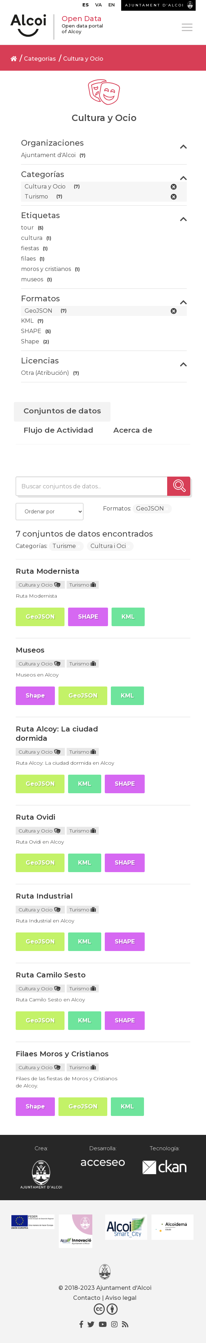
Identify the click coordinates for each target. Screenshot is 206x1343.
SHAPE (88, 616)
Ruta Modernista (47, 571)
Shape (35, 695)
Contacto (87, 1297)
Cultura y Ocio (83, 58)
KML (128, 616)
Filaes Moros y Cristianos (62, 1054)
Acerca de (132, 430)
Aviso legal (121, 1297)
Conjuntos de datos (62, 410)
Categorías (40, 58)
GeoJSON (40, 616)
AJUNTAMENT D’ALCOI (154, 5)
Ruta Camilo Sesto (51, 975)
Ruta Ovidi (35, 817)
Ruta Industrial (44, 896)
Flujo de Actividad (58, 430)
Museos (30, 650)
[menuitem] (85, 6)
